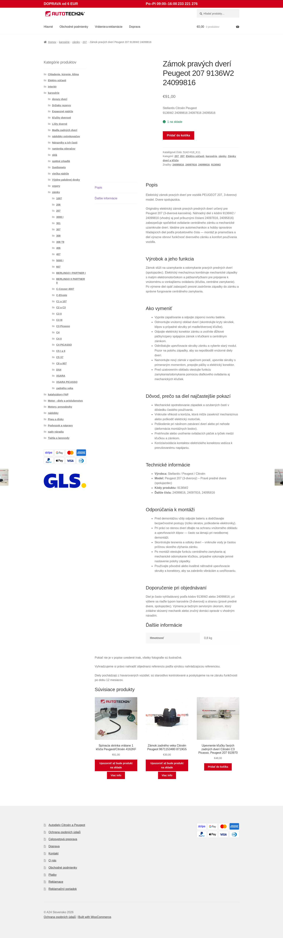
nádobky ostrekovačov (66, 136)
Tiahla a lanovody (58, 438)
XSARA (60, 375)
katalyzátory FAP (58, 394)
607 (58, 266)
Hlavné (48, 26)
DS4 (58, 369)
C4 (58, 332)
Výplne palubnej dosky (66, 179)
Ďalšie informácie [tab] (106, 198)
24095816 (178, 164)
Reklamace (56, 881)
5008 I (59, 260)
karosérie (64, 42)
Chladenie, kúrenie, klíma (63, 74)
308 (58, 235)
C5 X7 (59, 357)
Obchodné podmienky (74, 26)
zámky (76, 42)
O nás (52, 860)
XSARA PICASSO (66, 382)
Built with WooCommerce (94, 917)
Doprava (134, 26)
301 (58, 223)
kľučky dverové (61, 117)
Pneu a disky (56, 419)
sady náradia (56, 431)
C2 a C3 (61, 307)
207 (85, 42)
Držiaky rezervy (61, 105)
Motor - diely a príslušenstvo (65, 400)
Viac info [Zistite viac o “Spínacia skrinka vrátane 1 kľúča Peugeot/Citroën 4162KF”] (116, 775)
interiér (52, 86)
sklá (54, 154)
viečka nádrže (60, 173)
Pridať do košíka (178, 135)
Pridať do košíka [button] (218, 766)
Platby (53, 874)
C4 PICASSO (64, 344)
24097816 (191, 164)
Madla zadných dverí (64, 130)
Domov (52, 42)
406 (58, 248)
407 (58, 254)
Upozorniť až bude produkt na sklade (116, 765)
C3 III (59, 319)
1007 (59, 198)
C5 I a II (60, 351)
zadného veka (64, 388)
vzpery (56, 185)
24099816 (204, 164)
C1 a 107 (61, 301)
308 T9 (60, 241)
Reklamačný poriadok (63, 888)
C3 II (59, 313)
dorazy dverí (59, 99)
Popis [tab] (98, 187)
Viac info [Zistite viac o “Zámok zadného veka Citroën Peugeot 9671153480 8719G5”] (167, 775)
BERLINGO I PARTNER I (71, 272)
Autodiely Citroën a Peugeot (67, 825)
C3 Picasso (63, 326)
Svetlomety (59, 167)
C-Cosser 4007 (65, 288)
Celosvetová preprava (63, 839)
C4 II (59, 338)
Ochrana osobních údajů (64, 832)
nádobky (53, 413)
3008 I (59, 217)
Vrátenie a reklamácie (108, 26)
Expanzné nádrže (62, 111)
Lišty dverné (59, 123)
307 (58, 229)
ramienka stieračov (63, 148)
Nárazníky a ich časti (64, 142)
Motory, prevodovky (60, 406)
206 (58, 204)
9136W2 (216, 164)
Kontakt (53, 853)
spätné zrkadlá (61, 161)
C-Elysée (61, 295)
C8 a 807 (61, 363)
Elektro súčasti (195, 156)
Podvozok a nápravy (60, 425)
